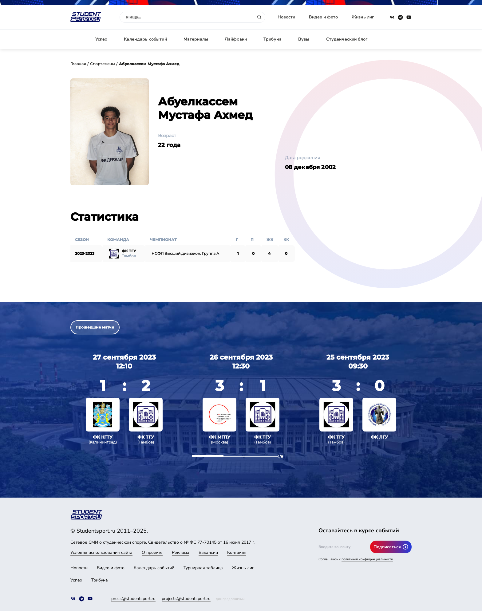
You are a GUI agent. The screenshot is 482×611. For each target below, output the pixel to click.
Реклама (180, 552)
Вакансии (208, 552)
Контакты (236, 552)
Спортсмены (102, 63)
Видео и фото (323, 17)
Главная (78, 63)
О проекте (152, 552)
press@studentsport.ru (133, 598)
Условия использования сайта (101, 552)
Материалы (196, 39)
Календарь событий (145, 39)
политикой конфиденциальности (367, 559)
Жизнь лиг (363, 17)
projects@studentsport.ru (186, 598)
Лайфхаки (236, 39)
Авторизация (398, 39)
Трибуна (272, 39)
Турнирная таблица (203, 568)
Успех (101, 39)
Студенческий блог (346, 39)
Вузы (304, 39)
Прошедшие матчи (95, 327)
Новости (286, 17)
